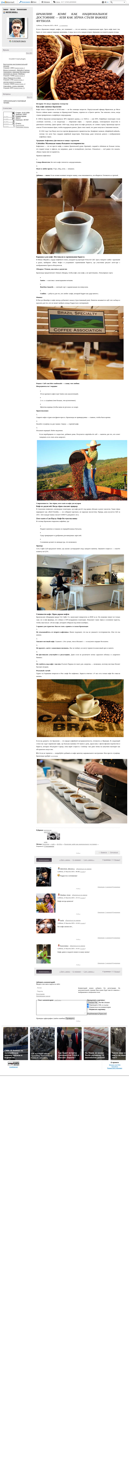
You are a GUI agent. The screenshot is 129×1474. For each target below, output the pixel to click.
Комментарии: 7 (19, 80)
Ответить (101, 887)
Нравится (104, 852)
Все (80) (29, 53)
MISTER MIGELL (4, 12)
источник (54, 756)
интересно (48, 830)
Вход (34, 2)
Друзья (12, 9)
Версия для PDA (114, 1065)
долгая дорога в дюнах (12, 82)
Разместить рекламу (114, 1068)
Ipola (62, 920)
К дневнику (77, 860)
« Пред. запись (64, 860)
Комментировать (44, 860)
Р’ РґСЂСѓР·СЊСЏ (19, 41)
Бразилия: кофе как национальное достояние (80, 844)
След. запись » (89, 860)
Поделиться (114, 852)
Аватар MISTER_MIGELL (17, 27)
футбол (59, 844)
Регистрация (26, 2)
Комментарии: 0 (19, 68)
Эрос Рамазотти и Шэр (12, 78)
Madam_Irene (65, 895)
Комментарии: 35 (19, 88)
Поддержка (103, 2)
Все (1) (29, 97)
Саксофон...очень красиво (13, 86)
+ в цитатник (63, 25)
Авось (58, 2)
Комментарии (22, 9)
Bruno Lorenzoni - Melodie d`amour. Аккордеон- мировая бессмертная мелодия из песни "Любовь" (16, 72)
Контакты (115, 1066)
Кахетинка (64, 946)
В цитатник (116, 887)
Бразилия (45, 844)
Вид (106, 3)
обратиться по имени (83, 869)
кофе (45, 842)
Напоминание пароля (43, 996)
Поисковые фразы (22, 127)
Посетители (20, 125)
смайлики (57, 1000)
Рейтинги (47, 2)
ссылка (82, 871)
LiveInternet (8, 2)
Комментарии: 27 (20, 84)
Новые (117, 860)
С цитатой (108, 887)
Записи (5, 9)
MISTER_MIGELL (51, 832)
